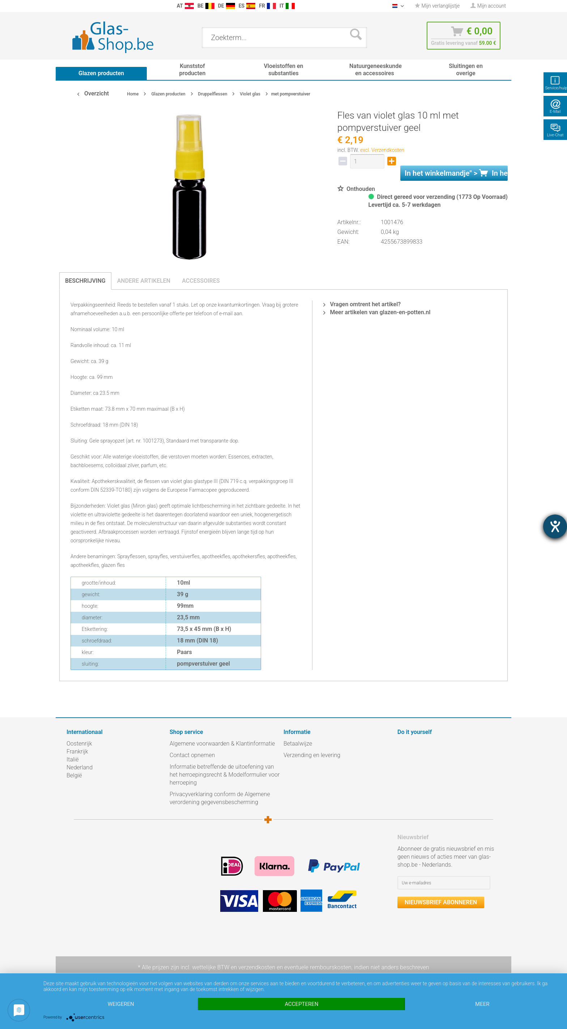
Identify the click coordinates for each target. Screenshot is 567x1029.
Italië (72, 759)
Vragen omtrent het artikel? (362, 304)
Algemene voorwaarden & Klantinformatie (222, 743)
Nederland (80, 767)
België (74, 775)
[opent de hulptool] (555, 526)
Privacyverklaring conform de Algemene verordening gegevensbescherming (220, 798)
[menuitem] (70, 5)
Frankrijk (77, 751)
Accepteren (301, 1004)
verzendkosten (256, 967)
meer (482, 1004)
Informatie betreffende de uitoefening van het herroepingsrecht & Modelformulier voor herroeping (225, 774)
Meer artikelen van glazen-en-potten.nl (376, 312)
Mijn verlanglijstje (437, 6)
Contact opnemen (192, 755)
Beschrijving (85, 280)
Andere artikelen (144, 280)
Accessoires (201, 280)
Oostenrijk (79, 743)
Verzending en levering (312, 755)
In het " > (456, 173)
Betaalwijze (298, 743)
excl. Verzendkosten (382, 150)
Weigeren (121, 1004)
